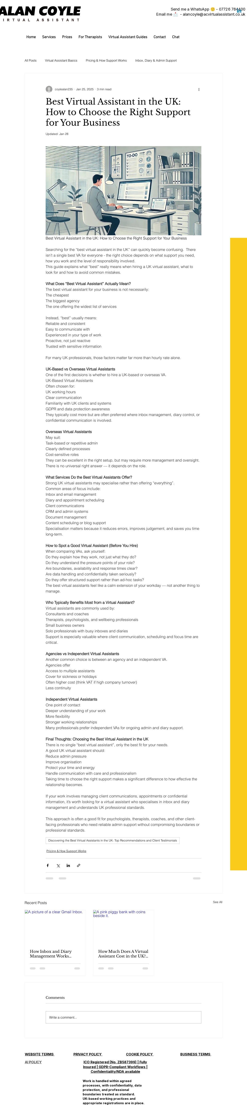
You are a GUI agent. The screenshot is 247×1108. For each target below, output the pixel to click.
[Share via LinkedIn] (68, 865)
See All (217, 902)
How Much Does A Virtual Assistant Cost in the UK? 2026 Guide (123, 954)
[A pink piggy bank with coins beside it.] (123, 927)
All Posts (31, 60)
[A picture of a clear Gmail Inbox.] (55, 927)
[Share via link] (79, 865)
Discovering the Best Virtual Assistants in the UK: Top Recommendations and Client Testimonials (112, 840)
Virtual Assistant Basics (61, 60)
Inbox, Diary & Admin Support (156, 60)
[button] (49, 37)
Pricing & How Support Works (106, 60)
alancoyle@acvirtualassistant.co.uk (214, 14)
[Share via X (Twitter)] (58, 865)
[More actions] (198, 89)
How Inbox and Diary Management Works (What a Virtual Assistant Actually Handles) (53, 954)
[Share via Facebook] (48, 865)
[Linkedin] (239, 11)
